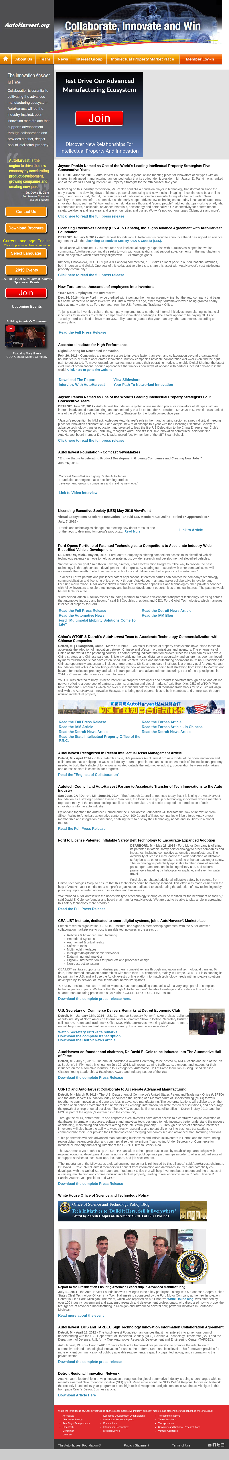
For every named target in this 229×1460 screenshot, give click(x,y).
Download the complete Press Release (90, 1077)
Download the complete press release (90, 1362)
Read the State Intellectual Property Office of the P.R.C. (99, 739)
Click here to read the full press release (91, 216)
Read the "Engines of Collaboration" (89, 775)
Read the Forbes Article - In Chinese (172, 727)
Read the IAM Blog (157, 615)
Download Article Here (77, 1395)
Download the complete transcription (89, 1036)
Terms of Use (181, 1445)
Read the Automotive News (82, 615)
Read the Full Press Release (82, 332)
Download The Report (77, 380)
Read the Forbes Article (162, 722)
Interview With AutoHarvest (82, 385)
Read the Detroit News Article (166, 610)
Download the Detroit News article (87, 1040)
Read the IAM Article (76, 727)
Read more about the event (81, 1315)
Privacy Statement (137, 1445)
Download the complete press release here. (94, 999)
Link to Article (191, 530)
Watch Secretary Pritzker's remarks (87, 1032)
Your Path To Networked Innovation (143, 385)
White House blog (180, 1299)
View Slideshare (126, 380)
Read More (132, 531)
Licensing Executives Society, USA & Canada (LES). (123, 241)
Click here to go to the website (89, 369)
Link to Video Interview (78, 493)
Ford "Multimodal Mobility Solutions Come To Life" (97, 622)
